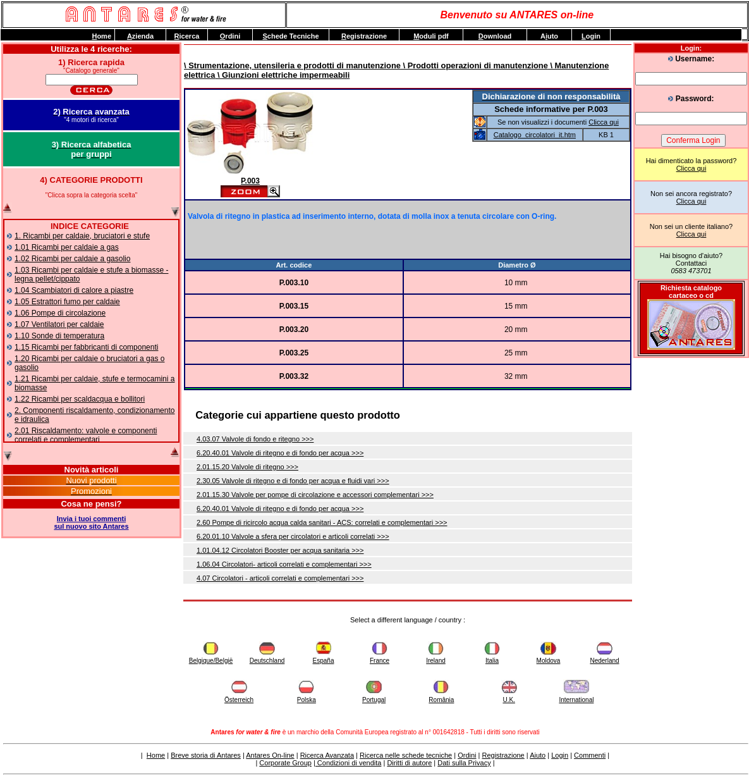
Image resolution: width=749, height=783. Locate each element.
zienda (140, 36)
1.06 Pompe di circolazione (60, 313)
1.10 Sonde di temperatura (59, 335)
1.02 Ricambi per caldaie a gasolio (72, 258)
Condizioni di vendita (348, 763)
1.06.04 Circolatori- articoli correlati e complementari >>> (284, 564)
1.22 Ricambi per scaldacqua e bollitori (80, 399)
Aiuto (537, 755)
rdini (230, 36)
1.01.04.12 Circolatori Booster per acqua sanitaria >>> (280, 550)
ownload (495, 36)
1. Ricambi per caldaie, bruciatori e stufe (82, 235)
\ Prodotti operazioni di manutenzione (474, 65)
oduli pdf (431, 36)
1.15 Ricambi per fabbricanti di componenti (86, 347)
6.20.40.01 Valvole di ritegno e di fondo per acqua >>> (280, 453)
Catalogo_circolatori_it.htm (535, 135)
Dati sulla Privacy (463, 763)
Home (156, 755)
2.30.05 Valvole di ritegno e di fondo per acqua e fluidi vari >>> (293, 480)
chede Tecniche (290, 36)
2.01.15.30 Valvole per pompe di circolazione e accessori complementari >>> (315, 494)
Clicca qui (691, 168)
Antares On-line (270, 755)
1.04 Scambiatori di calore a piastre (74, 290)
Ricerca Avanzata (327, 755)
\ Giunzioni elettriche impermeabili (282, 75)
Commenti (590, 755)
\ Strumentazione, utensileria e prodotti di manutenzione (292, 65)
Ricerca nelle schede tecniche (406, 755)
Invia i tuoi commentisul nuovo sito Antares (91, 522)
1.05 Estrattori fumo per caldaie (67, 301)
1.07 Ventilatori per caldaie (59, 324)
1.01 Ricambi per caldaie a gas (67, 247)
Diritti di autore (409, 763)
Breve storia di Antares (206, 755)
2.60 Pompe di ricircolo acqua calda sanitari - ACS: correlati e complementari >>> (322, 522)
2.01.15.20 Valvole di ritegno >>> (247, 467)
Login (559, 755)
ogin (591, 36)
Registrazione (503, 755)
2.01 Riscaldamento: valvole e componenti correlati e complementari (86, 435)
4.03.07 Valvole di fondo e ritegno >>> (255, 439)
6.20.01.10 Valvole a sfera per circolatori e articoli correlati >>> (293, 536)
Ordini (467, 755)
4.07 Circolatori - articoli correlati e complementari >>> (280, 578)
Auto (549, 36)
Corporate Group (285, 763)
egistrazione (364, 36)
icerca (187, 36)
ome (101, 36)
